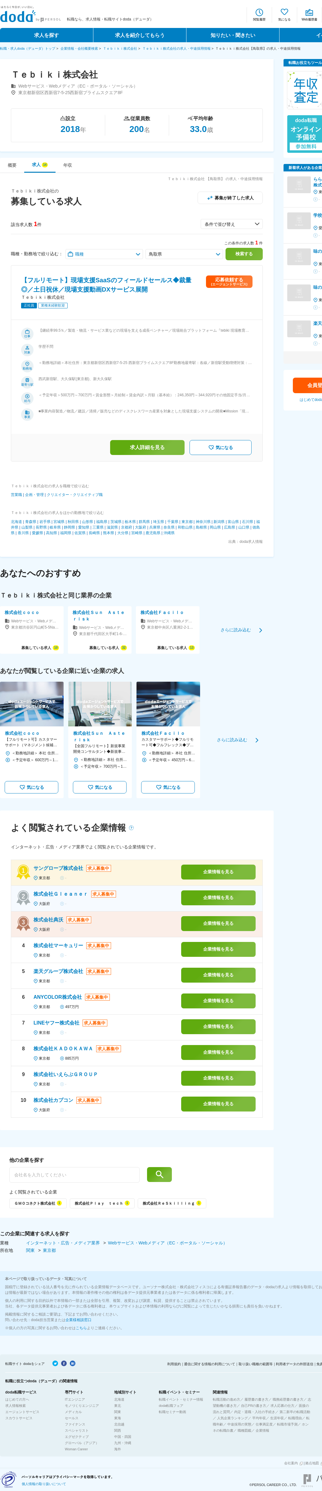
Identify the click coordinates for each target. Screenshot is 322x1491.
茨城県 (116, 522)
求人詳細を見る (147, 447)
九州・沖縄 (122, 1443)
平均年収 (259, 1418)
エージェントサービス (22, 1412)
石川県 (247, 522)
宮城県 (59, 522)
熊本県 (108, 533)
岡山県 (215, 527)
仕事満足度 (264, 1424)
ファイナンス (75, 1424)
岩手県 (45, 522)
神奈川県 (203, 522)
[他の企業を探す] (74, 1175)
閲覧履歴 (259, 19)
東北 (117, 1405)
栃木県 (130, 522)
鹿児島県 (152, 533)
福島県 (101, 522)
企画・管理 (34, 495)
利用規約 (174, 1364)
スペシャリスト (77, 1430)
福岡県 (65, 533)
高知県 (51, 533)
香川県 (23, 533)
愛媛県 (37, 533)
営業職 (16, 495)
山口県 (243, 527)
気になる (284, 19)
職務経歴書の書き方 (288, 1399)
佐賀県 (80, 533)
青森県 (30, 522)
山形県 (87, 522)
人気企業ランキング (232, 1418)
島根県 (201, 527)
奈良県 (169, 527)
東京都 (187, 522)
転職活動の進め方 (226, 1399)
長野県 (41, 527)
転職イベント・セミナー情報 (181, 1399)
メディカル (73, 1412)
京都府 (126, 527)
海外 (117, 1449)
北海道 (16, 522)
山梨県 (27, 527)
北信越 (119, 1424)
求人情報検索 (15, 1405)
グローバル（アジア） (82, 1443)
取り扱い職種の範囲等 (256, 1364)
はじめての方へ (17, 1399)
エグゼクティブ (77, 1437)
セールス (71, 1418)
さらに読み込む (236, 629)
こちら (81, 1328)
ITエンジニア (75, 1399)
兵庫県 (154, 527)
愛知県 (83, 527)
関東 (31, 1250)
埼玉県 (158, 522)
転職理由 (295, 1418)
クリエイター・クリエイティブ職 (75, 495)
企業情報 (262, 1430)
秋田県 (73, 522)
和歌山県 (185, 527)
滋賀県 (112, 527)
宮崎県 (136, 533)
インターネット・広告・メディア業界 (63, 1242)
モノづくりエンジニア (82, 1405)
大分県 (122, 533)
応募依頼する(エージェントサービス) (229, 281)
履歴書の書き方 (256, 1399)
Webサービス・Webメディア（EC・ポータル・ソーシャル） (167, 1242)
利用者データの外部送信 (294, 1364)
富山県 (233, 522)
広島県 (229, 527)
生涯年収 (277, 1418)
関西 (117, 1430)
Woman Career (76, 1449)
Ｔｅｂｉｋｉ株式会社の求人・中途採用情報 (176, 48)
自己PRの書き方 (253, 1405)
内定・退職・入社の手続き (254, 1412)
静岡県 (69, 527)
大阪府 (140, 527)
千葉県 (172, 522)
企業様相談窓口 (78, 1320)
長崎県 (94, 533)
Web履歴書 (309, 19)
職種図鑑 (244, 1430)
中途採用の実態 (239, 1424)
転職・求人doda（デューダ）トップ (27, 48)
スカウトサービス (19, 1418)
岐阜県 (55, 527)
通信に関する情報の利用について (209, 1364)
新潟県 (219, 522)
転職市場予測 (287, 1424)
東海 (117, 1418)
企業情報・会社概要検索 (79, 48)
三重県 (98, 527)
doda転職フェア (171, 1405)
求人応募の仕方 (282, 1405)
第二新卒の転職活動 (295, 1412)
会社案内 (291, 1463)
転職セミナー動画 (172, 1412)
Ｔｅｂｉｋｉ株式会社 (120, 48)
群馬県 (144, 522)
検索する (244, 253)
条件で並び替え (220, 224)
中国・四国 (122, 1437)
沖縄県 (169, 533)
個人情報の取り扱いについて (44, 1484)
